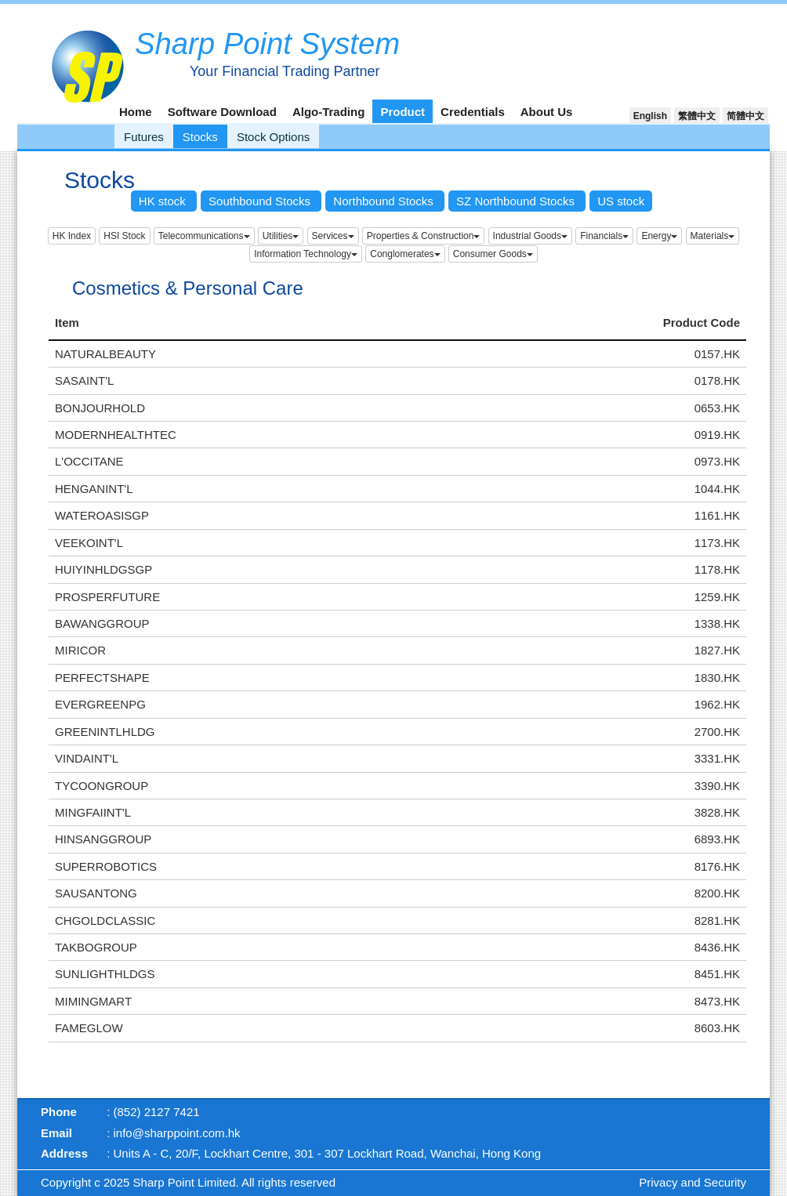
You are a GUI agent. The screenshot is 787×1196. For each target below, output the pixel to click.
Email (56, 1133)
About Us (546, 111)
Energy (659, 235)
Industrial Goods (530, 235)
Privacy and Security (692, 1182)
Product (402, 111)
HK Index (72, 235)
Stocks (200, 136)
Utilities (281, 235)
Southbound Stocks (261, 201)
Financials (604, 235)
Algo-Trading (328, 111)
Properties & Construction (424, 235)
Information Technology (305, 253)
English (650, 116)
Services (333, 235)
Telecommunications (204, 235)
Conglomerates (405, 253)
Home (135, 111)
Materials (713, 235)
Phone (59, 1111)
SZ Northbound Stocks (517, 201)
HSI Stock (124, 235)
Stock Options (273, 136)
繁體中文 (697, 116)
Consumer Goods (493, 253)
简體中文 (745, 116)
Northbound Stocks (385, 201)
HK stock (164, 201)
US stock (620, 201)
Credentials (473, 111)
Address (64, 1153)
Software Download (222, 111)
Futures (144, 136)
